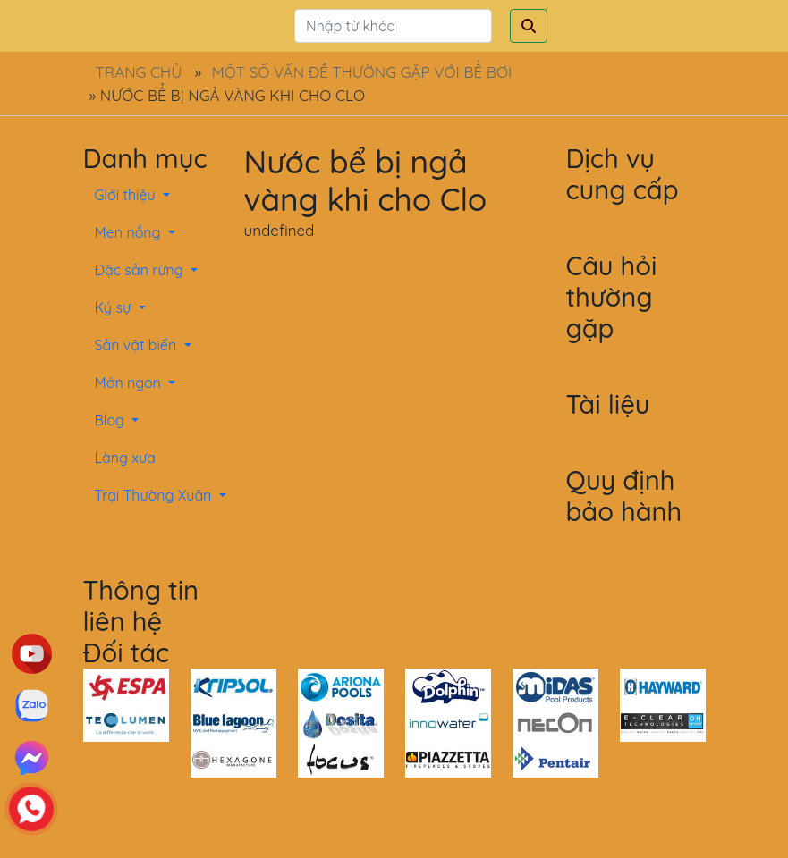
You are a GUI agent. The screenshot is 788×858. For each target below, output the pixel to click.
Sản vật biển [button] (138, 345)
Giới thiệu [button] (127, 195)
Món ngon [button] (130, 382)
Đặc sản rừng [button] (141, 270)
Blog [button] (112, 420)
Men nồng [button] (130, 232)
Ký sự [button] (115, 307)
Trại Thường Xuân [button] (155, 495)
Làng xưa (125, 458)
